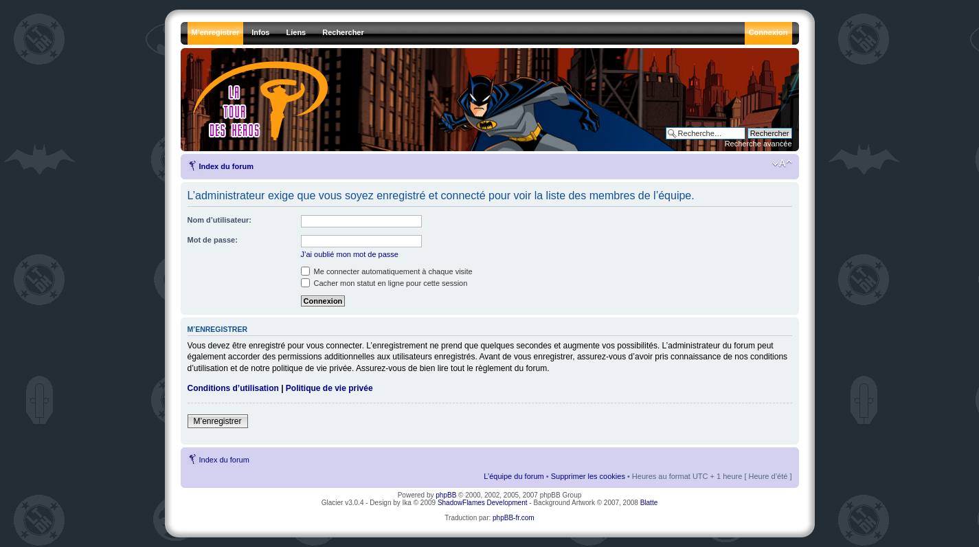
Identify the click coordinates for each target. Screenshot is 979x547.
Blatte (649, 502)
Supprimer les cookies (588, 476)
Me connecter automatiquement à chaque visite (387, 271)
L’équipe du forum (513, 476)
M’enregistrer (218, 421)
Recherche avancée (758, 143)
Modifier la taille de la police (782, 163)
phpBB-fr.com (513, 518)
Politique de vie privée (329, 388)
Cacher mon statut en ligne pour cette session (384, 283)
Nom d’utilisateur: (220, 220)
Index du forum (226, 166)
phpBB (446, 495)
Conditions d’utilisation (233, 388)
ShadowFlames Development (483, 502)
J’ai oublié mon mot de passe (349, 254)
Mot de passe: (213, 240)
